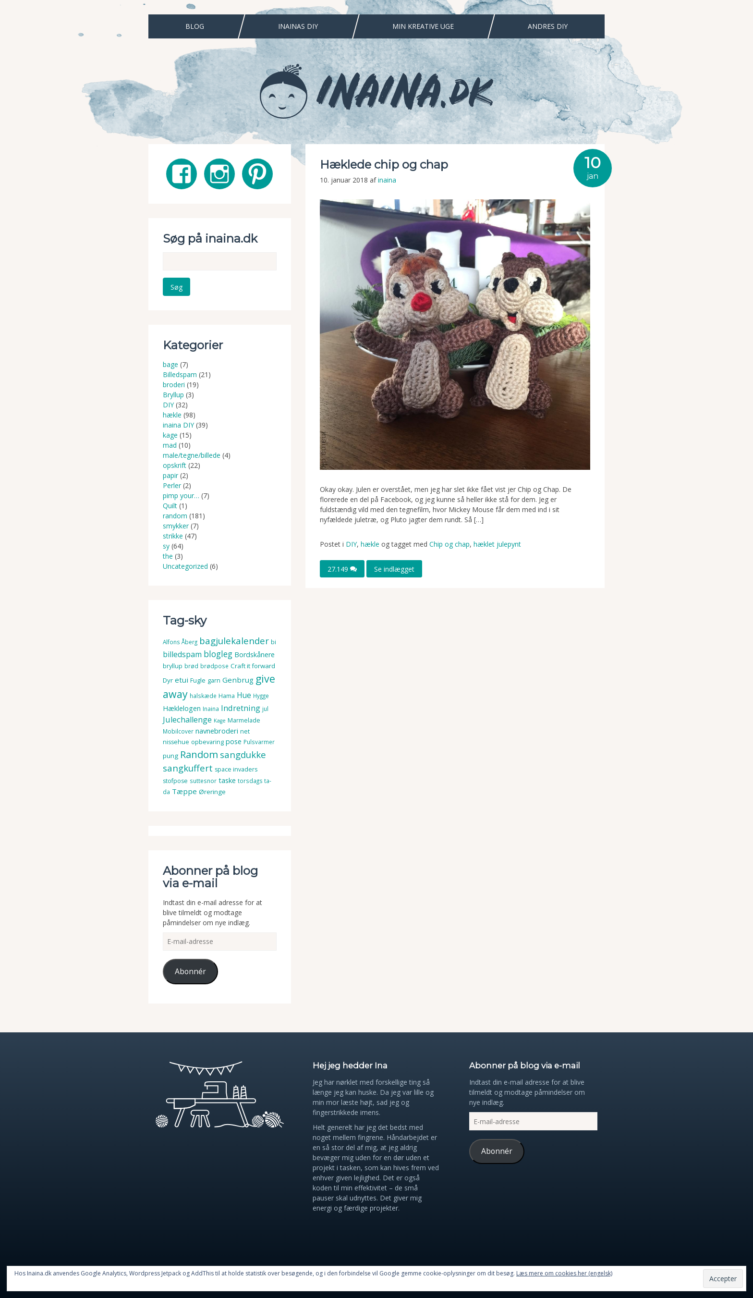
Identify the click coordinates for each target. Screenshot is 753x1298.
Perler (172, 483)
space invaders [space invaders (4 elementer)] (236, 767)
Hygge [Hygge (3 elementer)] (261, 694)
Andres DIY (548, 26)
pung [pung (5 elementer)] (170, 753)
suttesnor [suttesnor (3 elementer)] (203, 779)
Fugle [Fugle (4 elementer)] (198, 678)
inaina (387, 179)
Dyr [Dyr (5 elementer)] (168, 678)
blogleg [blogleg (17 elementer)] (218, 652)
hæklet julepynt (497, 544)
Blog (194, 26)
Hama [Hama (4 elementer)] (227, 694)
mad (170, 443)
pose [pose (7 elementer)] (234, 739)
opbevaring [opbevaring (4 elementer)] (207, 740)
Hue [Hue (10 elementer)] (244, 693)
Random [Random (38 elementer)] (199, 752)
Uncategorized (185, 564)
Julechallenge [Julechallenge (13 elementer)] (187, 717)
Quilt (170, 503)
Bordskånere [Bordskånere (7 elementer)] (254, 652)
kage (170, 433)
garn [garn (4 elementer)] (213, 678)
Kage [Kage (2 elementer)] (220, 718)
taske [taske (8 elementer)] (227, 778)
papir (170, 473)
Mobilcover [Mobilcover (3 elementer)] (178, 729)
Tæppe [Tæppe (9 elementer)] (184, 789)
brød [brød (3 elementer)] (191, 664)
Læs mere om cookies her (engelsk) (564, 1273)
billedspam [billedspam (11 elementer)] (182, 652)
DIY (351, 544)
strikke (173, 534)
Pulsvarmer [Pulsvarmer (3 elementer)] (259, 740)
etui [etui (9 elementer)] (181, 678)
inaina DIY (178, 423)
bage (170, 362)
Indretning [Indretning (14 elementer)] (240, 705)
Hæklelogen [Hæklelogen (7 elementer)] (182, 706)
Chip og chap (449, 544)
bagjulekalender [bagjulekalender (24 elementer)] (234, 639)
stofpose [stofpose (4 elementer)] (175, 779)
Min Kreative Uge (423, 26)
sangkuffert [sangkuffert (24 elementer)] (188, 766)
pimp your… (181, 493)
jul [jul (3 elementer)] (265, 706)
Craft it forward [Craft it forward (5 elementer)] (253, 664)
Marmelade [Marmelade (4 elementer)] (244, 718)
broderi (174, 382)
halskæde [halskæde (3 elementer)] (203, 694)
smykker (176, 523)
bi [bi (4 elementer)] (273, 640)
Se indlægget (394, 568)
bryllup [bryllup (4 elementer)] (172, 664)
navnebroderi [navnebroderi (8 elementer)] (216, 729)
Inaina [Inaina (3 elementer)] (211, 706)
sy (166, 544)
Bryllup (173, 392)
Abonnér (190, 969)
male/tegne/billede (191, 453)
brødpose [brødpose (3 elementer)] (214, 664)
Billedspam (180, 372)
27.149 (342, 568)
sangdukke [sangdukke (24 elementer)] (243, 753)
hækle (370, 544)
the (168, 554)
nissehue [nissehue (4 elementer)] (176, 740)
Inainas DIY (298, 26)
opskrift (174, 463)
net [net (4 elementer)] (245, 729)
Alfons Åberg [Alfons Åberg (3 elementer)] (180, 640)
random (175, 513)
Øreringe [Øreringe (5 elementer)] (212, 789)
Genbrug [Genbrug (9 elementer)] (238, 678)
